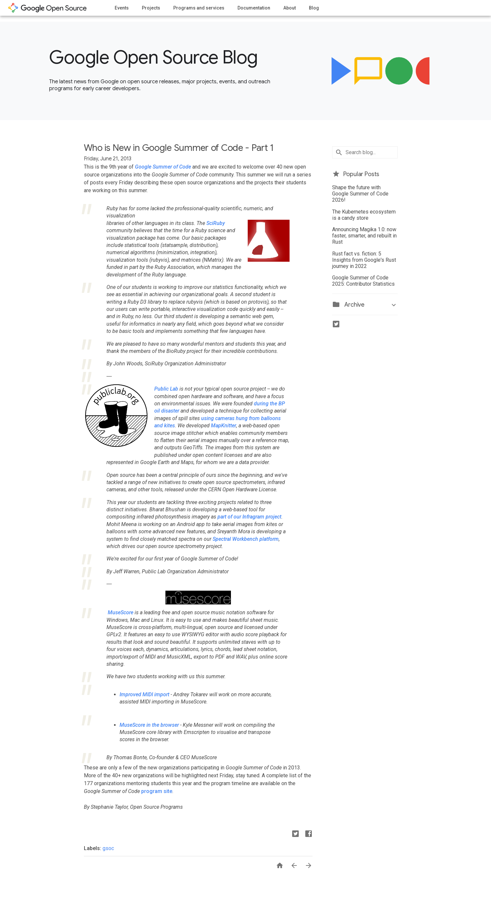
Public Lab (166, 389)
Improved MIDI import (145, 694)
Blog (314, 7)
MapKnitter (223, 425)
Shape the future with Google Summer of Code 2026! (360, 193)
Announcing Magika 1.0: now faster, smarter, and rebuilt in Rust (364, 235)
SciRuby (215, 223)
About (289, 7)
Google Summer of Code (163, 167)
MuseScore (120, 612)
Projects (151, 7)
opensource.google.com (47, 8)
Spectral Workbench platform (246, 539)
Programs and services (198, 7)
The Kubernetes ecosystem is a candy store (364, 215)
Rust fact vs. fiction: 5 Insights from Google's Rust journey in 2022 (364, 260)
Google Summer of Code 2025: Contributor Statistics (363, 281)
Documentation (253, 7)
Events (122, 7)
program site (156, 791)
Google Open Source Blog (153, 57)
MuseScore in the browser (149, 725)
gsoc (108, 848)
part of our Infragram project (249, 517)
